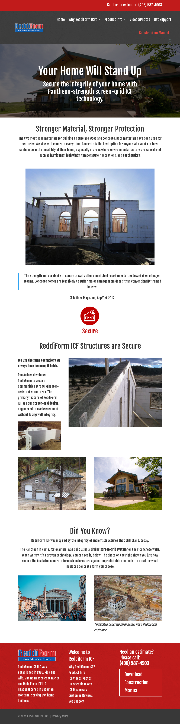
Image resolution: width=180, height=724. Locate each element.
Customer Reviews (81, 695)
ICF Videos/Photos (80, 678)
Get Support (162, 19)
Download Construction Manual (136, 682)
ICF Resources (78, 690)
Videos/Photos (140, 19)
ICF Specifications (80, 684)
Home (61, 19)
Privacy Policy (60, 716)
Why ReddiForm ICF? (83, 19)
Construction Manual (154, 33)
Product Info (113, 19)
